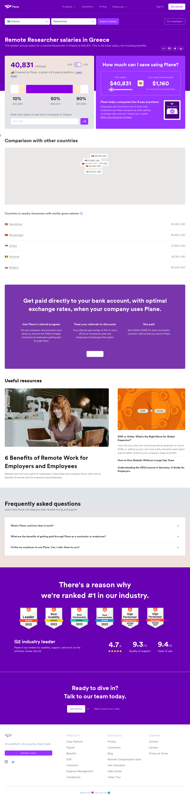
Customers (87, 6)
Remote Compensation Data (124, 759)
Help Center (115, 771)
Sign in (160, 6)
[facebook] (169, 48)
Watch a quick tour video (107, 708)
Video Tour (114, 777)
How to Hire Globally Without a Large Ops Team (146, 460)
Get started (177, 6)
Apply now (95, 355)
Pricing (103, 6)
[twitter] (175, 48)
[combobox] (7, 21)
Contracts (72, 765)
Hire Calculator (116, 765)
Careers (153, 747)
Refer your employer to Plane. (116, 117)
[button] (95, 174)
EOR (69, 759)
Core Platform (74, 741)
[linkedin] (181, 48)
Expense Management (79, 771)
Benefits (71, 753)
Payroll (70, 747)
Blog (110, 753)
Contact (153, 741)
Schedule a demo (28, 753)
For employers (175, 21)
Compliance (73, 777)
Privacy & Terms (158, 753)
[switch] (78, 64)
